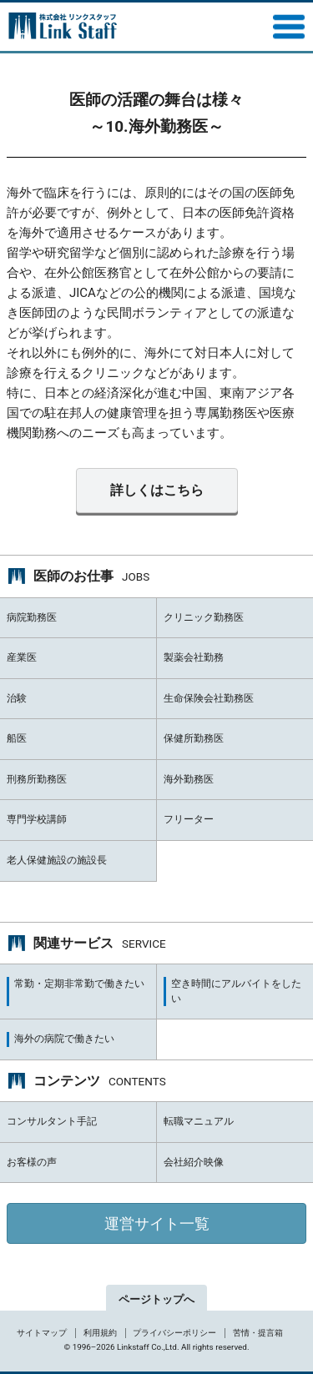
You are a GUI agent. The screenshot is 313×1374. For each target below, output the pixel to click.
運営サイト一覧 (157, 1223)
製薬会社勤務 (194, 657)
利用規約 (100, 1332)
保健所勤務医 (194, 738)
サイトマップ (42, 1332)
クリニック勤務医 (204, 617)
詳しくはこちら (157, 490)
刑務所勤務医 (37, 779)
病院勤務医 (32, 617)
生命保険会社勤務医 (209, 698)
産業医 (22, 657)
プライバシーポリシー (174, 1332)
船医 (17, 738)
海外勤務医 (189, 779)
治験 (17, 698)
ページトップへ (156, 1299)
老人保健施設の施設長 (57, 860)
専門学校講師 (37, 819)
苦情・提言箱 (258, 1332)
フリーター (189, 819)
